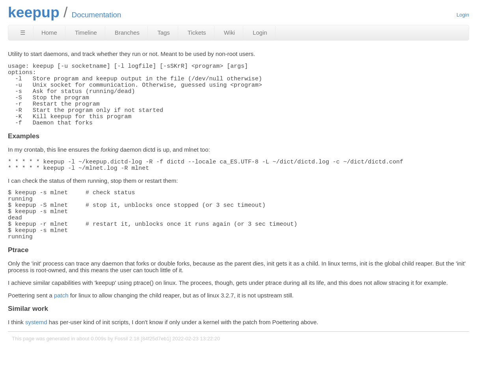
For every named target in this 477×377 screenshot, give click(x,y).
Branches (127, 32)
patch (61, 326)
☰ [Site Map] (22, 32)
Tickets (197, 32)
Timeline (86, 32)
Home (49, 32)
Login (463, 15)
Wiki (229, 32)
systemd (36, 353)
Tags (163, 32)
